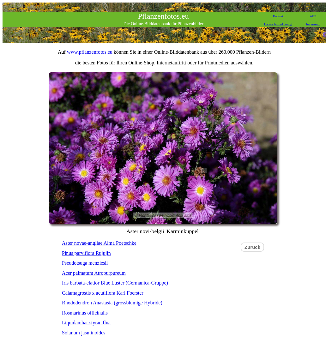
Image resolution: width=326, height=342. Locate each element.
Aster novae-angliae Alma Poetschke (99, 243)
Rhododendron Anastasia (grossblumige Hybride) (112, 302)
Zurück (252, 247)
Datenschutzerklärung (278, 24)
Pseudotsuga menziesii (85, 263)
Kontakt (278, 16)
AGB (313, 16)
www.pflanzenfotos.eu (89, 52)
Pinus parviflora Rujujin (86, 253)
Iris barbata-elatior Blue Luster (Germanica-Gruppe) (115, 282)
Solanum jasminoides (83, 332)
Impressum (313, 24)
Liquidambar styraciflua (86, 322)
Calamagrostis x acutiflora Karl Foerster (102, 293)
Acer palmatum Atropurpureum (94, 273)
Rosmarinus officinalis (85, 312)
